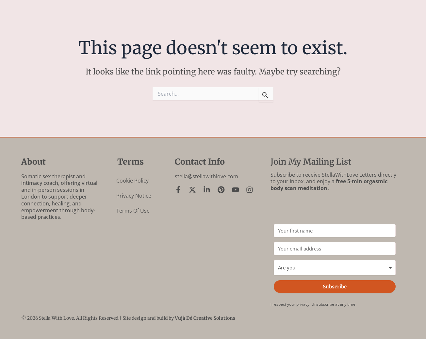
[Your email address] (335, 248)
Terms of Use (133, 210)
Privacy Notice (133, 195)
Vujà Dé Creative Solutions (205, 318)
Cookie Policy (132, 180)
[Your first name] (335, 230)
